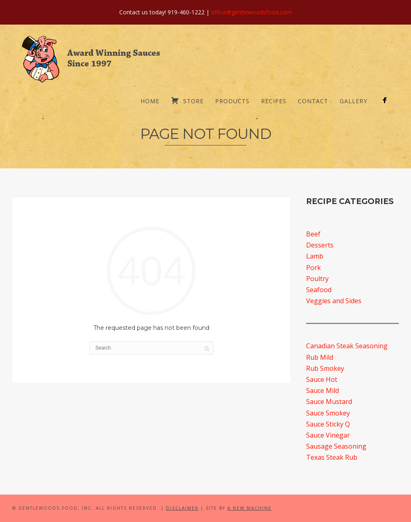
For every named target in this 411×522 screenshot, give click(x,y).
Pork (313, 267)
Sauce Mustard (329, 401)
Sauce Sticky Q (328, 424)
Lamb (314, 256)
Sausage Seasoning (336, 446)
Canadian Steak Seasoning (347, 345)
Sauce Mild (322, 390)
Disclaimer (182, 508)
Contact (313, 101)
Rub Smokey (325, 368)
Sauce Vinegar (328, 435)
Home (150, 101)
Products (232, 101)
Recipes (273, 101)
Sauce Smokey (328, 413)
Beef (313, 233)
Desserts (320, 245)
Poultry (317, 278)
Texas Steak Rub (331, 457)
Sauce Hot (321, 379)
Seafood (319, 289)
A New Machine (249, 508)
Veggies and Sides (333, 300)
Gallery (353, 101)
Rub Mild (319, 357)
